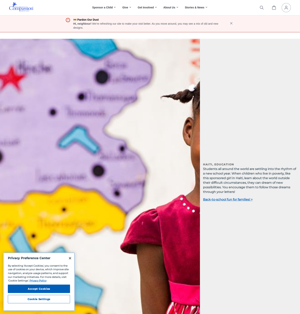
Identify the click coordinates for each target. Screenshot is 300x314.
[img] (21, 7)
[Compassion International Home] (21, 10)
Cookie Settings (39, 299)
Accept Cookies (39, 288)
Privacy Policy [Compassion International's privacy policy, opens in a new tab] (37, 280)
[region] (39, 281)
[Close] (70, 258)
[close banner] (231, 24)
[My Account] (286, 7)
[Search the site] (261, 7)
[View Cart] (274, 7)
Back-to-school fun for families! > (228, 199)
